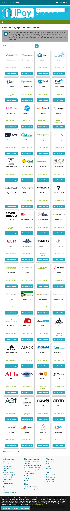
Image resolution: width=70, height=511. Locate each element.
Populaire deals (50, 475)
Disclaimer (49, 468)
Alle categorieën (8, 483)
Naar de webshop (11, 73)
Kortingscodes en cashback (32, 465)
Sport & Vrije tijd (8, 477)
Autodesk (42, 12)
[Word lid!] (61, 2)
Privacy (48, 466)
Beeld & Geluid (7, 479)
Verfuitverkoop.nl (41, 14)
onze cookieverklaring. (37, 504)
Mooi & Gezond (7, 468)
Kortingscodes (50, 477)
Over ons (5, 490)
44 (15, 452)
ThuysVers (48, 12)
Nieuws (26, 478)
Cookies (48, 464)
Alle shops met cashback (32, 468)
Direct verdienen (29, 474)
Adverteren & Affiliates (9, 492)
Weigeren (15, 508)
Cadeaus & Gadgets (9, 475)
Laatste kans (50, 481)
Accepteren (6, 508)
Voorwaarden (50, 462)
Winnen (26, 480)
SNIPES (54, 12)
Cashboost (27, 476)
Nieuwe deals (50, 479)
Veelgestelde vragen (30, 487)
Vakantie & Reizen (8, 464)
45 (19, 452)
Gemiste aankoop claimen (32, 489)
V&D (58, 12)
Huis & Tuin (6, 462)
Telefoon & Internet (8, 472)
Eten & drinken (7, 466)
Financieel (6, 481)
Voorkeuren (25, 508)
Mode (4, 470)
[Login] (57, 2)
